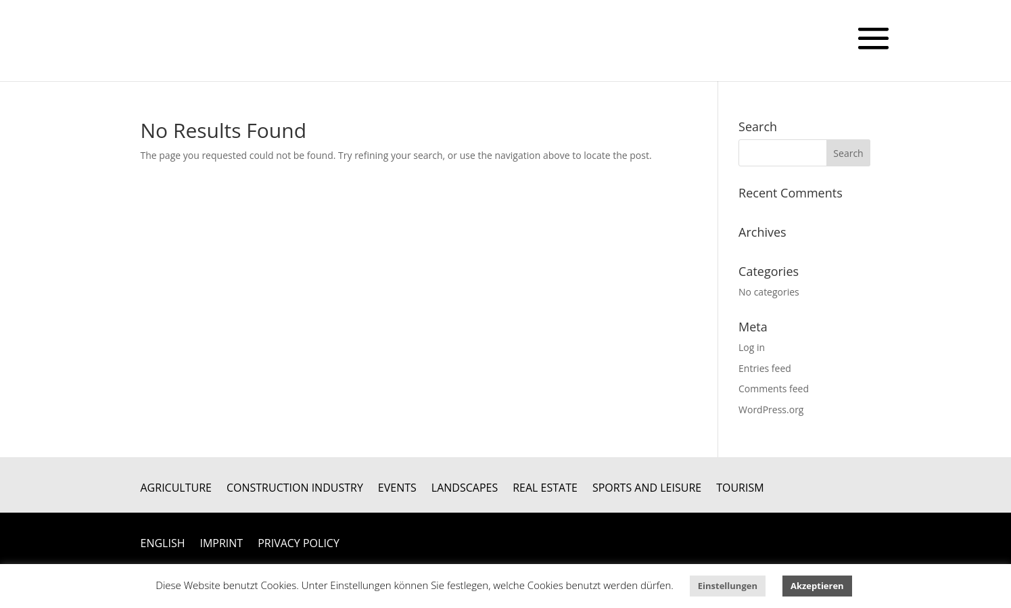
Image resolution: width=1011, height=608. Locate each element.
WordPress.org (770, 409)
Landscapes (464, 489)
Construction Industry (295, 489)
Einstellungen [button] (727, 586)
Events (397, 489)
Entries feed (764, 368)
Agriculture (176, 489)
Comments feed (773, 388)
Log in (751, 347)
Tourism (739, 489)
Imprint (221, 544)
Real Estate (545, 489)
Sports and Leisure (646, 489)
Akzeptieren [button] (817, 586)
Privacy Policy (298, 544)
